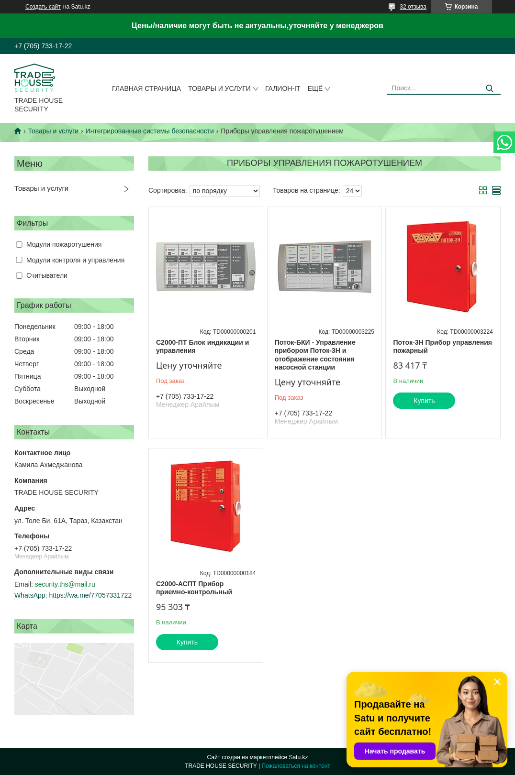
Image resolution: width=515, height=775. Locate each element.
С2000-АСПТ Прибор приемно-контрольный (194, 588)
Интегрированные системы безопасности (150, 131)
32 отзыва (413, 6)
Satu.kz (298, 757)
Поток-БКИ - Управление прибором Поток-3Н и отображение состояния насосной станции (315, 354)
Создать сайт (43, 6)
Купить (424, 400)
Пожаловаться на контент (295, 766)
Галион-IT (283, 88)
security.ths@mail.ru (65, 584)
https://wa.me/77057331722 (90, 595)
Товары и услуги (219, 88)
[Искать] (490, 89)
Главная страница (146, 88)
